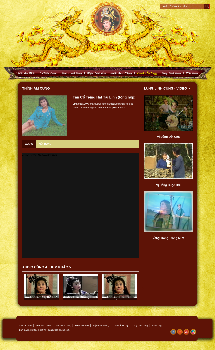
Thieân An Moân (25, 72)
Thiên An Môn (25, 325)
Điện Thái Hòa (82, 325)
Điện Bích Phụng (101, 325)
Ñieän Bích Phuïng (121, 72)
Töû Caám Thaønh (48, 72)
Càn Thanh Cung (63, 325)
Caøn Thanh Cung (72, 72)
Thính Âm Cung (120, 325)
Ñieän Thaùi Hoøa (96, 72)
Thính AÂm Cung (147, 72)
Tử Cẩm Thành (43, 325)
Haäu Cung (192, 72)
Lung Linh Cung (171, 72)
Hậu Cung (156, 325)
